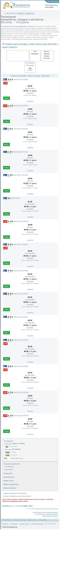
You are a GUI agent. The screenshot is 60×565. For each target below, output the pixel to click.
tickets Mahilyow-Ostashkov (50, 516)
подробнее (30, 101)
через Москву (15, 198)
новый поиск (10, 13)
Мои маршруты (51, 5)
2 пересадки (7, 449)
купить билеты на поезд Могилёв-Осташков (45, 512)
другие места (9, 469)
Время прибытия (10, 488)
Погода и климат (43, 520)
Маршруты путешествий (20, 520)
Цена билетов (9, 477)
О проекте (5, 524)
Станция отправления (12, 464)
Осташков (30, 93)
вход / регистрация (52, 1)
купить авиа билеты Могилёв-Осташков (46, 514)
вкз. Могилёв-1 (30, 88)
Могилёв (30, 111)
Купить (6, 98)
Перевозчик (8, 473)
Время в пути (9, 481)
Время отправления (11, 484)
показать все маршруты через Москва (14, 493)
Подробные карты (32, 520)
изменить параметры (25, 13)
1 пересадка (7, 444)
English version (24, 524)
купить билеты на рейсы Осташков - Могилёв (46, 508)
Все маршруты (8, 441)
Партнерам (14, 524)
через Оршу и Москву (20, 79)
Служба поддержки (37, 524)
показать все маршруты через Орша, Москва (17, 496)
